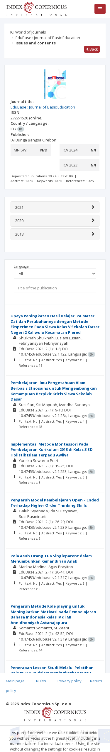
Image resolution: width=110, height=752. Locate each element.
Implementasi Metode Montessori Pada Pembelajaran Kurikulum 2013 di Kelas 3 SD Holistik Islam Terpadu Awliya (52, 449)
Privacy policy (69, 680)
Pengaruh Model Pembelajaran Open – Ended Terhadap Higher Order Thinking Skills (55, 502)
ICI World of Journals (28, 32)
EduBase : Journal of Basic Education (48, 37)
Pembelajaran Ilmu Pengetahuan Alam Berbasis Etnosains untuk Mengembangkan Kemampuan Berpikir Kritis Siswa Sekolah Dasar (54, 391)
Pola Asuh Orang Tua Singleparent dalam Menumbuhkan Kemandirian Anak (51, 558)
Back (92, 49)
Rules (41, 680)
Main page (15, 680)
